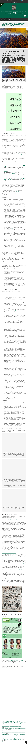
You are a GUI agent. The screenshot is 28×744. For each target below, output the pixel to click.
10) (12, 228)
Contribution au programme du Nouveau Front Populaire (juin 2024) (15, 102)
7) (21, 154)
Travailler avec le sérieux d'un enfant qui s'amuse (14, 12)
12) (23, 563)
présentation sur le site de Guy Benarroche (10, 722)
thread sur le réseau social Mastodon (15, 660)
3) (2, 728)
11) (15, 310)
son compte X (18, 191)
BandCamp (24, 0)
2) (2, 724)
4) (2, 730)
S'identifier (14, 2)
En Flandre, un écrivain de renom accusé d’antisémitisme (14, 728)
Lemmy (18, 0)
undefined (25, 16)
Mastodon (7, 0)
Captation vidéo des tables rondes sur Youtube (12, 721)
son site (13, 173)
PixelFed (12, 0)
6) (18, 153)
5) (12, 147)
